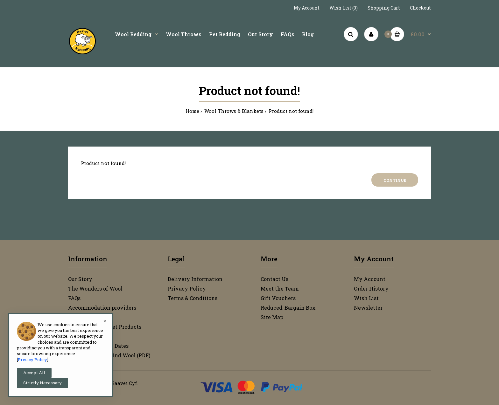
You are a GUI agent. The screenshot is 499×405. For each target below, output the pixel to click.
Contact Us (274, 279)
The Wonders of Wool (95, 288)
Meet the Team (280, 288)
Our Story (80, 279)
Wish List (366, 298)
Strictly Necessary (42, 383)
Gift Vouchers (278, 298)
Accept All (34, 372)
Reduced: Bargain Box (288, 307)
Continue (394, 180)
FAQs (74, 298)
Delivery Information (195, 279)
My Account (307, 8)
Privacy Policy (187, 288)
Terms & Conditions (192, 298)
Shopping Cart (384, 8)
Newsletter (368, 307)
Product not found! (290, 111)
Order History (371, 288)
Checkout (420, 8)
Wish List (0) (343, 8)
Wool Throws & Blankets (233, 111)
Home (192, 111)
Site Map (272, 317)
